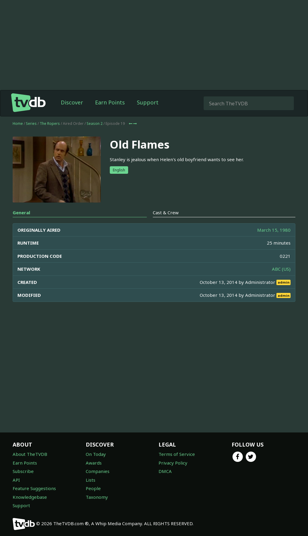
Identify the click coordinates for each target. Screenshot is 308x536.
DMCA (165, 471)
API (16, 480)
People (93, 488)
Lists (90, 480)
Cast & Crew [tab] (166, 212)
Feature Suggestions (34, 488)
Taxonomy (97, 497)
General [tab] (21, 212)
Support (148, 102)
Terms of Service (177, 454)
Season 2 (95, 123)
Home (18, 123)
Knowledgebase (30, 497)
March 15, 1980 (274, 230)
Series (31, 123)
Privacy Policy (173, 463)
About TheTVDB (30, 454)
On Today (96, 454)
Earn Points (110, 102)
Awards (94, 463)
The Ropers (50, 123)
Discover (72, 102)
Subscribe (23, 471)
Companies (97, 471)
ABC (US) (281, 269)
